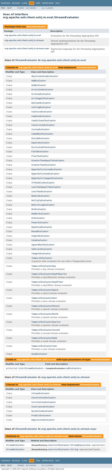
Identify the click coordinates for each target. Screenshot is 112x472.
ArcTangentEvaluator (43, 98)
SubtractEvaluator (41, 249)
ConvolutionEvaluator (43, 398)
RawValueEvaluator (41, 227)
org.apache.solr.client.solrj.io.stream (24, 40)
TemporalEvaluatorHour (44, 298)
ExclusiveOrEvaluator (43, 147)
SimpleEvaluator (40, 236)
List (20, 368)
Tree (38, 3)
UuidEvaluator (39, 354)
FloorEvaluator (40, 156)
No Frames (31, 8)
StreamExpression (81, 445)
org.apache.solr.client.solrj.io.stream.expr (27, 48)
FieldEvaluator (40, 151)
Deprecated (48, 3)
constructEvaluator (59, 445)
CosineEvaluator (40, 129)
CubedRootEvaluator (42, 134)
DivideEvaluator (40, 138)
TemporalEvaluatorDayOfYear (47, 282)
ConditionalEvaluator (43, 120)
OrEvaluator (38, 218)
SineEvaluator (39, 240)
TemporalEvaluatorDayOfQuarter (49, 274)
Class (24, 3)
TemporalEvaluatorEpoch (44, 290)
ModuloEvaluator (40, 196)
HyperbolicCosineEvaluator (46, 169)
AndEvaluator (38, 85)
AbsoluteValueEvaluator (44, 76)
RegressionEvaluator (43, 420)
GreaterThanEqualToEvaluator (48, 160)
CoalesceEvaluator (41, 112)
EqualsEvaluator (40, 143)
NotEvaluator (38, 209)
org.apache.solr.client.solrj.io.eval (23, 35)
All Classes (47, 8)
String (74, 449)
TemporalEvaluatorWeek (44, 338)
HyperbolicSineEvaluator (45, 174)
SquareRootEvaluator (43, 245)
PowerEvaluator (40, 222)
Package (16, 3)
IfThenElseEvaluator (43, 183)
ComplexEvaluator (41, 116)
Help (57, 3)
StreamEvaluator (36, 26)
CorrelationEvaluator (43, 402)
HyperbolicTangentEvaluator (47, 178)
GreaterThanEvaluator (43, 165)
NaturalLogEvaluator (43, 205)
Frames (20, 8)
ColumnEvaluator (40, 393)
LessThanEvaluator (41, 191)
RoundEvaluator (40, 231)
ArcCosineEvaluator (42, 89)
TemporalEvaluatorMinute (45, 306)
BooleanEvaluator (41, 103)
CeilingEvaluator (41, 107)
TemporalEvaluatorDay (43, 266)
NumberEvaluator (40, 214)
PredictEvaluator (41, 415)
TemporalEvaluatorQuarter (46, 322)
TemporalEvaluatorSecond (45, 330)
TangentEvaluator (41, 253)
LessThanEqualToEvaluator (46, 187)
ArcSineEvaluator (41, 94)
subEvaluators (73, 368)
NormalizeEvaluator (42, 411)
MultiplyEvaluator (41, 200)
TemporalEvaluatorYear (44, 346)
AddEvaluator (38, 81)
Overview (5, 3)
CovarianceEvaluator (43, 407)
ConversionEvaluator (43, 125)
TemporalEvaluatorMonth (44, 314)
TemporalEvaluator (41, 258)
